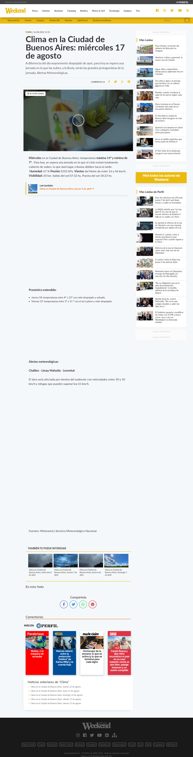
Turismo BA (54, 20)
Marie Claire (66, 744)
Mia (148, 744)
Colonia (28, 20)
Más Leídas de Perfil (151, 191)
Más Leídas (146, 40)
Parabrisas (104, 744)
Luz (140, 744)
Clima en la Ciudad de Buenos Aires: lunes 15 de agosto (55, 691)
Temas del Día (13, 20)
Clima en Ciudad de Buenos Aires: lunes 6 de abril (90, 572)
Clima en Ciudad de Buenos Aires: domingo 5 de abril (116, 572)
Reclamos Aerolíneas (102, 20)
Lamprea (40, 20)
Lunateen (158, 744)
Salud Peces (82, 20)
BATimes (172, 744)
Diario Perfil (28, 744)
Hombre (91, 744)
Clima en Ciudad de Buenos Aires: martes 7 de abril (65, 572)
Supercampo (119, 744)
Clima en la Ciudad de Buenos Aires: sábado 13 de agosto (56, 699)
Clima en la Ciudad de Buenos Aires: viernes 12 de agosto (56, 703)
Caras (41, 744)
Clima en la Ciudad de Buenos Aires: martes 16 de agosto (56, 687)
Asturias (68, 20)
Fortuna (79, 744)
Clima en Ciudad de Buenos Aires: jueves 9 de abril (65, 188)
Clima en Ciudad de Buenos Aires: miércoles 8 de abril (40, 572)
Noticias (52, 744)
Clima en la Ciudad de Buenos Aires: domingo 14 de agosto (57, 695)
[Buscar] (173, 20)
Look (132, 744)
